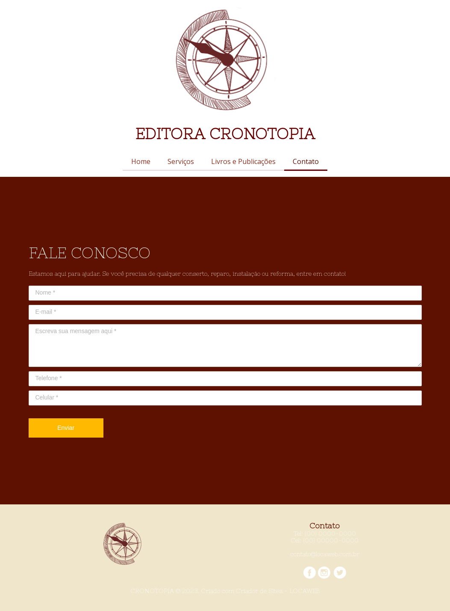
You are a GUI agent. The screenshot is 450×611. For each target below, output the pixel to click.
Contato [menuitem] (306, 161)
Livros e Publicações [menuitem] (243, 161)
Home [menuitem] (140, 161)
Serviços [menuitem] (181, 161)
